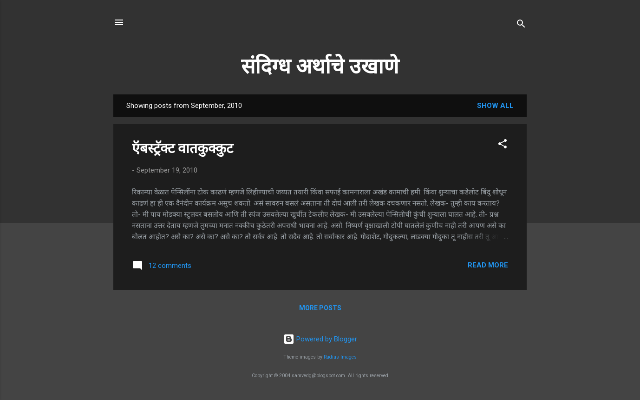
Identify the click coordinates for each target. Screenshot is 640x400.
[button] (502, 145)
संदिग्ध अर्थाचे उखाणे (320, 66)
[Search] (521, 25)
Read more (488, 265)
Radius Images (340, 357)
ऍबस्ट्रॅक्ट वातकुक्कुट (182, 148)
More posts (320, 308)
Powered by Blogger (320, 339)
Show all (495, 105)
